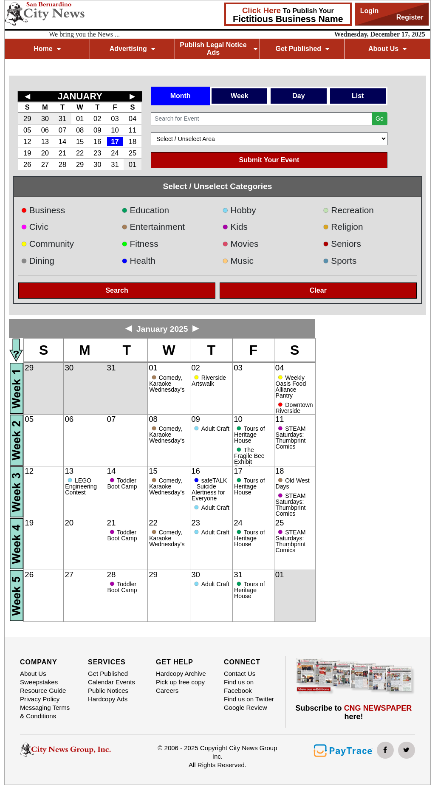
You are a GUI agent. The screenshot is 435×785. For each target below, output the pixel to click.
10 (115, 130)
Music (238, 260)
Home (47, 48)
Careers (167, 690)
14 (62, 141)
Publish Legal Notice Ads (218, 48)
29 (27, 118)
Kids (235, 227)
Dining (37, 260)
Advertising (132, 48)
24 (115, 153)
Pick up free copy (180, 682)
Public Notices (108, 690)
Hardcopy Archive (181, 673)
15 (80, 141)
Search (116, 290)
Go (380, 118)
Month (180, 95)
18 (132, 141)
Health (138, 260)
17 (115, 141)
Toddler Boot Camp (122, 483)
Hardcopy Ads (107, 699)
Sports (340, 260)
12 (27, 141)
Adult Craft (215, 428)
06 (45, 130)
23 (97, 153)
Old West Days (293, 483)
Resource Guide (43, 690)
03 (115, 118)
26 (27, 164)
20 (45, 153)
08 (80, 130)
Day (298, 95)
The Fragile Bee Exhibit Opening (249, 458)
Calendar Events (111, 682)
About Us (387, 48)
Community (47, 243)
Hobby (239, 210)
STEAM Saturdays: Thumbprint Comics (291, 437)
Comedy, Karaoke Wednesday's (166, 383)
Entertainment (153, 227)
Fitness (139, 243)
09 (97, 130)
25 (132, 153)
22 (80, 153)
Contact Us (239, 673)
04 (132, 118)
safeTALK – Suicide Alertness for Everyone (209, 489)
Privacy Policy (39, 699)
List (358, 95)
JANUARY (79, 96)
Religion (343, 227)
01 (80, 118)
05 (27, 130)
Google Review (245, 707)
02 (97, 118)
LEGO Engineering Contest (81, 486)
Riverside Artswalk (209, 380)
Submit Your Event (269, 160)
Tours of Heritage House (249, 434)
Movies (240, 243)
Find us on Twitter (249, 699)
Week (240, 95)
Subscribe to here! (354, 712)
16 (97, 141)
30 (45, 118)
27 (45, 164)
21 (62, 153)
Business (43, 210)
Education (145, 210)
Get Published (302, 48)
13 (45, 141)
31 (62, 118)
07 (62, 130)
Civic (34, 227)
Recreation (348, 210)
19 (27, 153)
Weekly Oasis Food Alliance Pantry (291, 386)
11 (132, 130)
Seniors (342, 243)
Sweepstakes (39, 682)
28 (62, 164)
